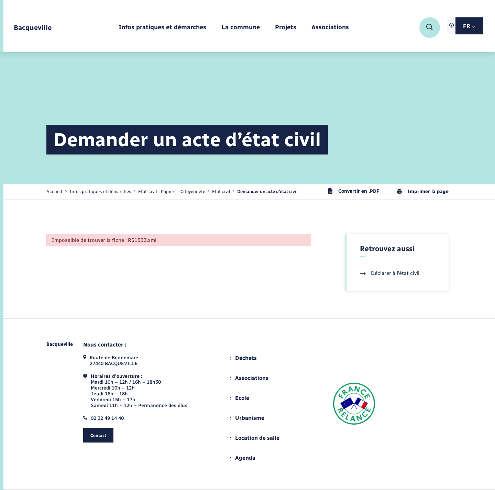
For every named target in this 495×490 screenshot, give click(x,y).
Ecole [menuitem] (239, 398)
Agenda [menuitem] (242, 458)
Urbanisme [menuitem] (247, 418)
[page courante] (267, 191)
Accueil (54, 191)
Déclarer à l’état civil (389, 273)
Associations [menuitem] (249, 378)
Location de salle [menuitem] (254, 438)
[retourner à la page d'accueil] (33, 28)
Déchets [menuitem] (243, 358)
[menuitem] (162, 27)
